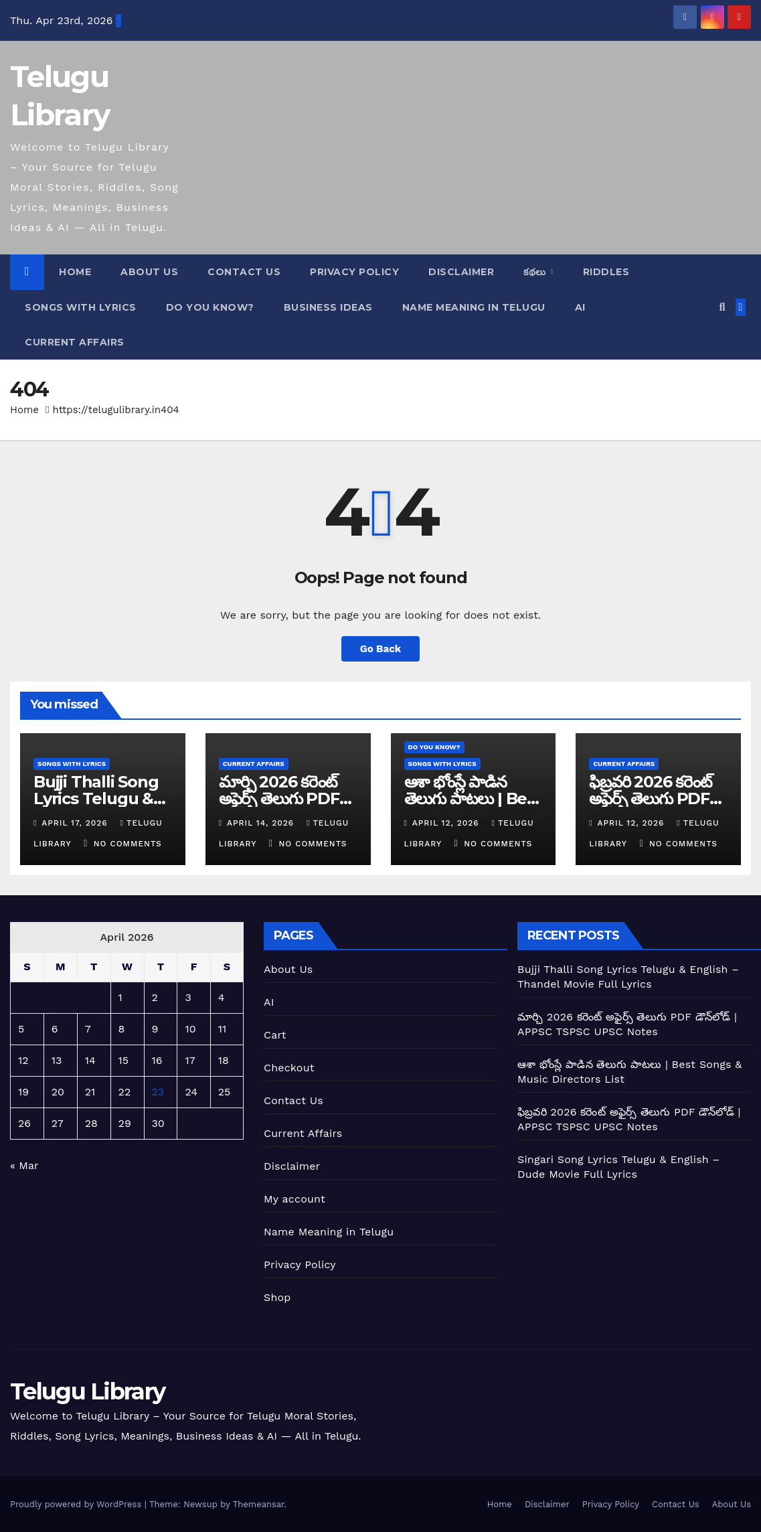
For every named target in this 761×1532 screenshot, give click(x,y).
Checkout (289, 1067)
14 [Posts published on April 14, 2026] (90, 1060)
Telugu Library (87, 1391)
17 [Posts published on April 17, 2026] (190, 1060)
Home (75, 272)
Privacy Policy (354, 272)
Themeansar (258, 1504)
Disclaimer (461, 272)
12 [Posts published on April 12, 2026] (23, 1060)
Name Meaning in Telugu (329, 1231)
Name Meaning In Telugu (473, 307)
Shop (277, 1297)
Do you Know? (210, 307)
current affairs (74, 342)
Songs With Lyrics (81, 307)
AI (580, 307)
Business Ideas (328, 307)
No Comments (128, 843)
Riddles (606, 272)
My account (294, 1199)
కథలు (536, 272)
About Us (149, 272)
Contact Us (243, 272)
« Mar (24, 1165)
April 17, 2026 (75, 823)
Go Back (381, 649)
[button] (722, 307)
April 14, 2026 (262, 823)
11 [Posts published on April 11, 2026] (222, 1028)
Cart (275, 1034)
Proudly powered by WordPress (77, 1504)
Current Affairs (303, 1133)
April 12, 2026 (447, 823)
